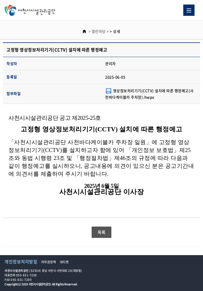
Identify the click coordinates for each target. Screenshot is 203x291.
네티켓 (64, 262)
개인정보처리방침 (21, 262)
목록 (102, 232)
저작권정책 (48, 262)
